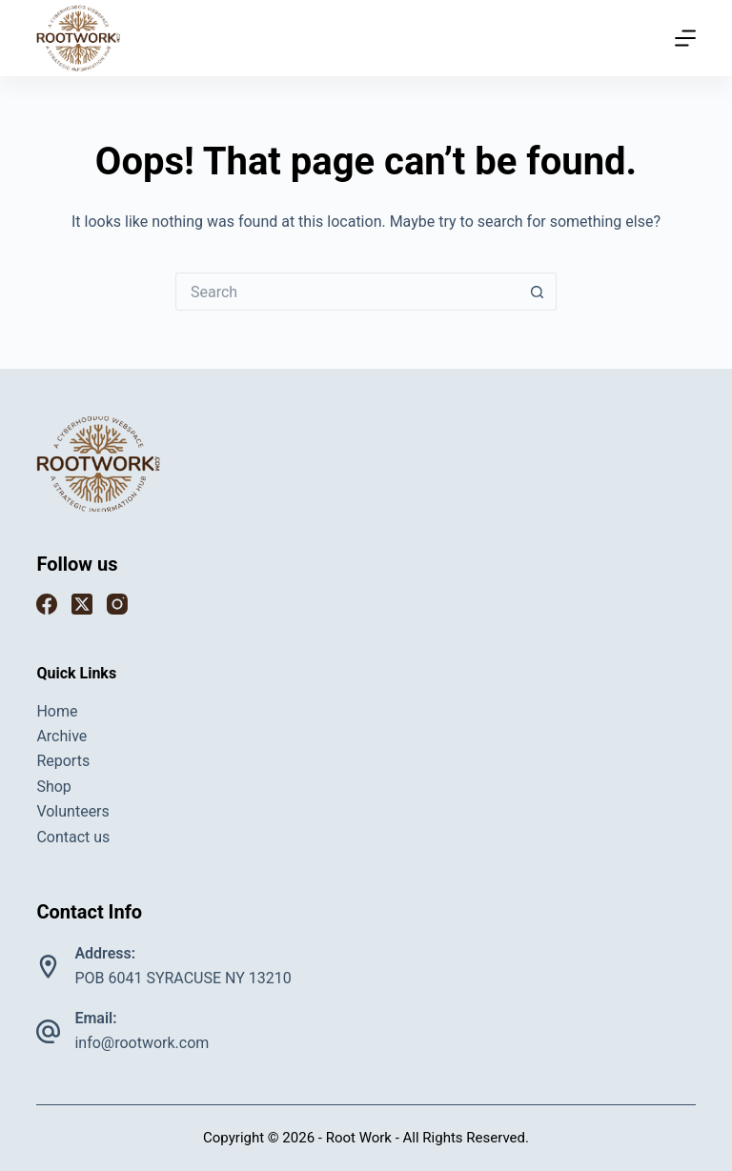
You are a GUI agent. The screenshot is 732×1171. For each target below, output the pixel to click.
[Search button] (537, 292)
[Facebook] (46, 604)
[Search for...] (346, 292)
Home (56, 711)
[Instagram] (117, 604)
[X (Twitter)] (81, 604)
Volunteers (72, 811)
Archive (61, 736)
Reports (63, 761)
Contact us (73, 837)
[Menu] (685, 38)
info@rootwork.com (141, 1043)
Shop (53, 786)
